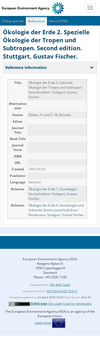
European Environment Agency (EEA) (50, 259)
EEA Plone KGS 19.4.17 (62, 291)
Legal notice (43, 323)
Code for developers (77, 303)
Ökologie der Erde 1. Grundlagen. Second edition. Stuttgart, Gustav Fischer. (53, 194)
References (36, 21)
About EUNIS (58, 21)
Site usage (55, 303)
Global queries (13, 21)
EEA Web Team (60, 285)
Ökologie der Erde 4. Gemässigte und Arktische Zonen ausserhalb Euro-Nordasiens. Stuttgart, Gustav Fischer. (57, 210)
